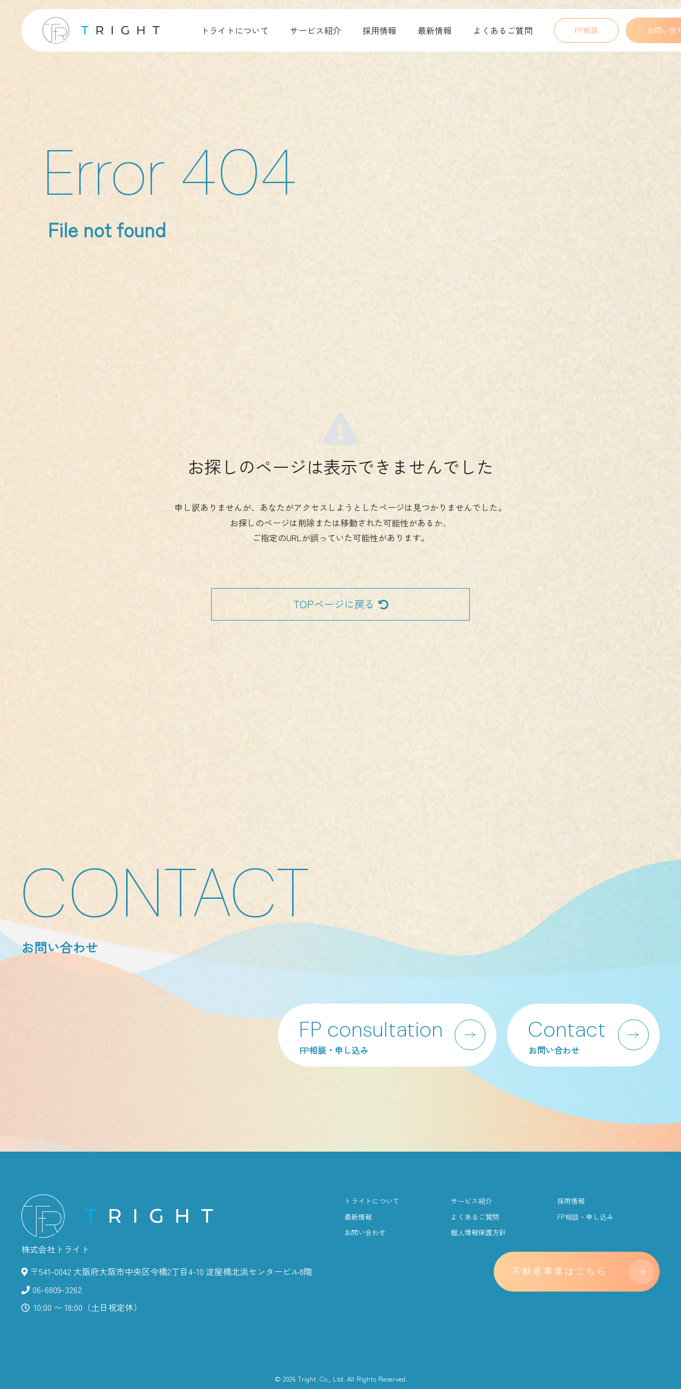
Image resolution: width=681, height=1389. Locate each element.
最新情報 (435, 30)
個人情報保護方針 (478, 1232)
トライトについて (235, 30)
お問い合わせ (365, 1232)
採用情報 (379, 30)
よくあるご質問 (503, 30)
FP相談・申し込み (585, 1217)
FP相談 (586, 29)
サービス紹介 (315, 30)
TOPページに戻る (340, 604)
